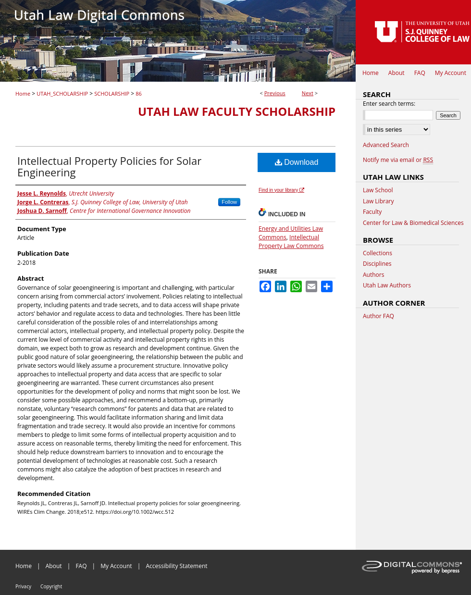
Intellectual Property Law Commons (291, 241)
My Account (116, 566)
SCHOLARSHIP (111, 93)
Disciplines (377, 263)
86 (139, 93)
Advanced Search (386, 145)
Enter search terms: (389, 103)
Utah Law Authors (387, 285)
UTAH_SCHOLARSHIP (62, 93)
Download (297, 162)
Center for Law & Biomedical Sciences (413, 223)
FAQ (81, 566)
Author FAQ (378, 316)
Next (307, 93)
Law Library (378, 201)
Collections (377, 253)
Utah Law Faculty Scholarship (236, 111)
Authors (373, 275)
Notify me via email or (398, 160)
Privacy (23, 586)
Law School (378, 190)
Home (22, 93)
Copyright (51, 586)
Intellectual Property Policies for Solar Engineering (109, 166)
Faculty (372, 212)
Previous (274, 93)
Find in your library (281, 190)
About (54, 566)
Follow (229, 202)
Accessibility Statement (176, 566)
